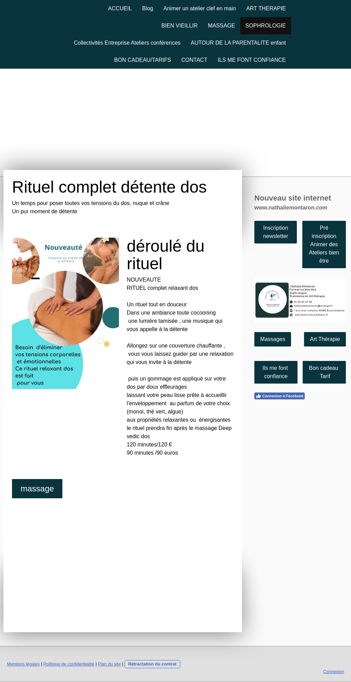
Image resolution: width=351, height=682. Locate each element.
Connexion (333, 671)
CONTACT (194, 60)
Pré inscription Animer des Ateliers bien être (324, 244)
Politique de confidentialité (68, 664)
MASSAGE (221, 26)
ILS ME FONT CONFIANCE (252, 60)
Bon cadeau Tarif (324, 372)
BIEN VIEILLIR (179, 26)
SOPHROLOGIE (265, 26)
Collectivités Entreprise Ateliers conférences (127, 43)
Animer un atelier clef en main (200, 8)
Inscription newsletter (275, 232)
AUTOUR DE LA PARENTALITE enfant (238, 43)
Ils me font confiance (276, 372)
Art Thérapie (325, 339)
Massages (272, 339)
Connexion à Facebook (279, 396)
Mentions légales (23, 664)
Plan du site (109, 664)
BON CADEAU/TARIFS (142, 60)
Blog (147, 8)
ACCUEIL (120, 8)
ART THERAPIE (266, 8)
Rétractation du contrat (152, 664)
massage (37, 488)
